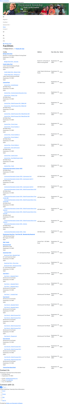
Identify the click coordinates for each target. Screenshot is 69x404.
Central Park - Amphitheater (11, 85)
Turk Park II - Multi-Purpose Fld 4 (12, 328)
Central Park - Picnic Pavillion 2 (12, 134)
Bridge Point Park (7, 53)
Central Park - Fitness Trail (10, 95)
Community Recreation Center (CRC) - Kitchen (15, 224)
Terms (3, 391)
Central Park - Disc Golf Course (12, 147)
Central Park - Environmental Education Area (15, 93)
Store (4, 27)
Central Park (6, 82)
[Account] (6, 31)
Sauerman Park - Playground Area (12, 265)
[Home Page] (6, 16)
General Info (6, 25)
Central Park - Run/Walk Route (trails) (13, 158)
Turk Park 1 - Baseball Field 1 (11, 276)
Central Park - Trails (9, 166)
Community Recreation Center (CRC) (12, 168)
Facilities (5, 22)
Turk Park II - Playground (10, 336)
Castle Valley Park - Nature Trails (12, 72)
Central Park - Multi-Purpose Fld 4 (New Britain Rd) (17, 116)
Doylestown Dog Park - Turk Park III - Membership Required (19, 234)
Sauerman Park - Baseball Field (12, 255)
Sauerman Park (7, 252)
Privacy (4, 394)
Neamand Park (7, 245)
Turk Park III (6, 338)
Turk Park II (6, 297)
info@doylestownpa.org (12, 378)
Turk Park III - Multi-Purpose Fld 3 (12, 357)
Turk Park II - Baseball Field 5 (11, 305)
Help (3, 397)
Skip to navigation (4, 1)
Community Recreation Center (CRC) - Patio (15, 232)
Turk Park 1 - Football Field (11, 294)
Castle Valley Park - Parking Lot (12, 74)
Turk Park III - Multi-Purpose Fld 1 (12, 346)
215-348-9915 (9, 380)
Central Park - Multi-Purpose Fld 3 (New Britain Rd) (17, 114)
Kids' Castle (6, 242)
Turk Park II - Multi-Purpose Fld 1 (12, 315)
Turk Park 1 (6, 273)
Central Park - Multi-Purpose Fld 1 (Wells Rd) (15, 103)
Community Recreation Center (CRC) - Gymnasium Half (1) (18, 179)
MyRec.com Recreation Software (14, 403)
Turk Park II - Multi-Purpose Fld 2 (12, 318)
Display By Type (19, 48)
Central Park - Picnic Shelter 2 (11, 145)
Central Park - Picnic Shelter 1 (11, 137)
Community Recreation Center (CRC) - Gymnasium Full (17, 176)
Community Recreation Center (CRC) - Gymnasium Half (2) (18, 187)
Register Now (8, 43)
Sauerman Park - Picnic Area (11, 263)
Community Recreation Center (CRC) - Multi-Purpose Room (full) (20, 189)
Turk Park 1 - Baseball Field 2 (11, 284)
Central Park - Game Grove (11, 155)
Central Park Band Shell (9, 367)
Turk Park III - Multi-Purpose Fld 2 (12, 349)
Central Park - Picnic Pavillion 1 (12, 127)
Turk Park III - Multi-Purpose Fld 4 (12, 359)
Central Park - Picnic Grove (10, 124)
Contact (5, 29)
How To (4, 400)
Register (5, 19)
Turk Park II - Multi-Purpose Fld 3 (12, 325)
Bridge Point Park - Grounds (11, 61)
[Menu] (4, 41)
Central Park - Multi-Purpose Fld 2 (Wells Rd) (15, 106)
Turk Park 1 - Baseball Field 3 (11, 286)
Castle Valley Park (8, 64)
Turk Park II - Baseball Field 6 (11, 307)
